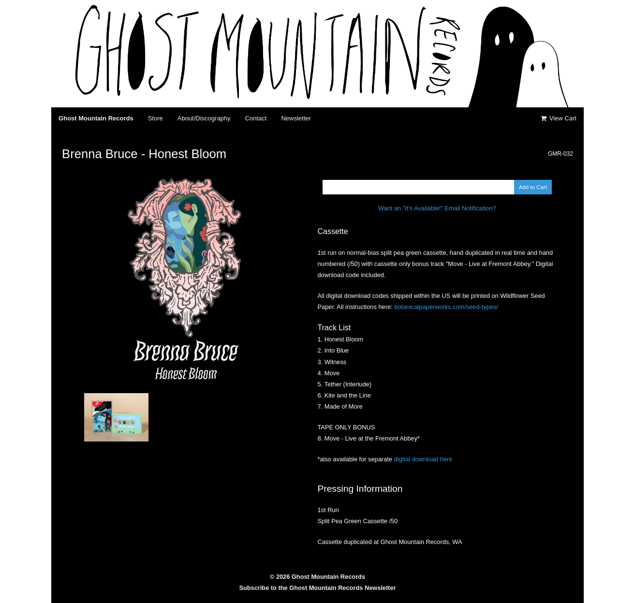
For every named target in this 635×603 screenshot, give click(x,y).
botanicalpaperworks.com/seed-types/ (446, 306)
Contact (256, 118)
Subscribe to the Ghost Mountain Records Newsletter (317, 587)
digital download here (423, 459)
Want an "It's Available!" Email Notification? (437, 208)
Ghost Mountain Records (96, 118)
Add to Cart (533, 187)
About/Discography (204, 118)
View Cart (557, 118)
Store (155, 118)
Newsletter (295, 118)
